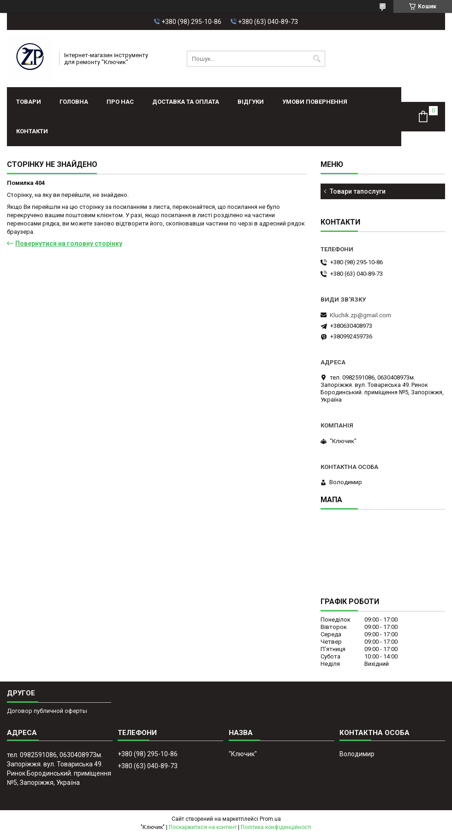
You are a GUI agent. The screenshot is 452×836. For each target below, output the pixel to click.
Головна (73, 101)
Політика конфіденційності (276, 827)
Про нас (120, 101)
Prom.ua (270, 819)
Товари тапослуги (358, 191)
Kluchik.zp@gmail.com (360, 315)
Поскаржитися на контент (203, 827)
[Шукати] (317, 59)
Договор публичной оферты (47, 710)
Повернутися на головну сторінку (68, 243)
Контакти (32, 131)
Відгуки (251, 101)
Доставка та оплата (185, 101)
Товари (28, 101)
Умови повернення (314, 101)
